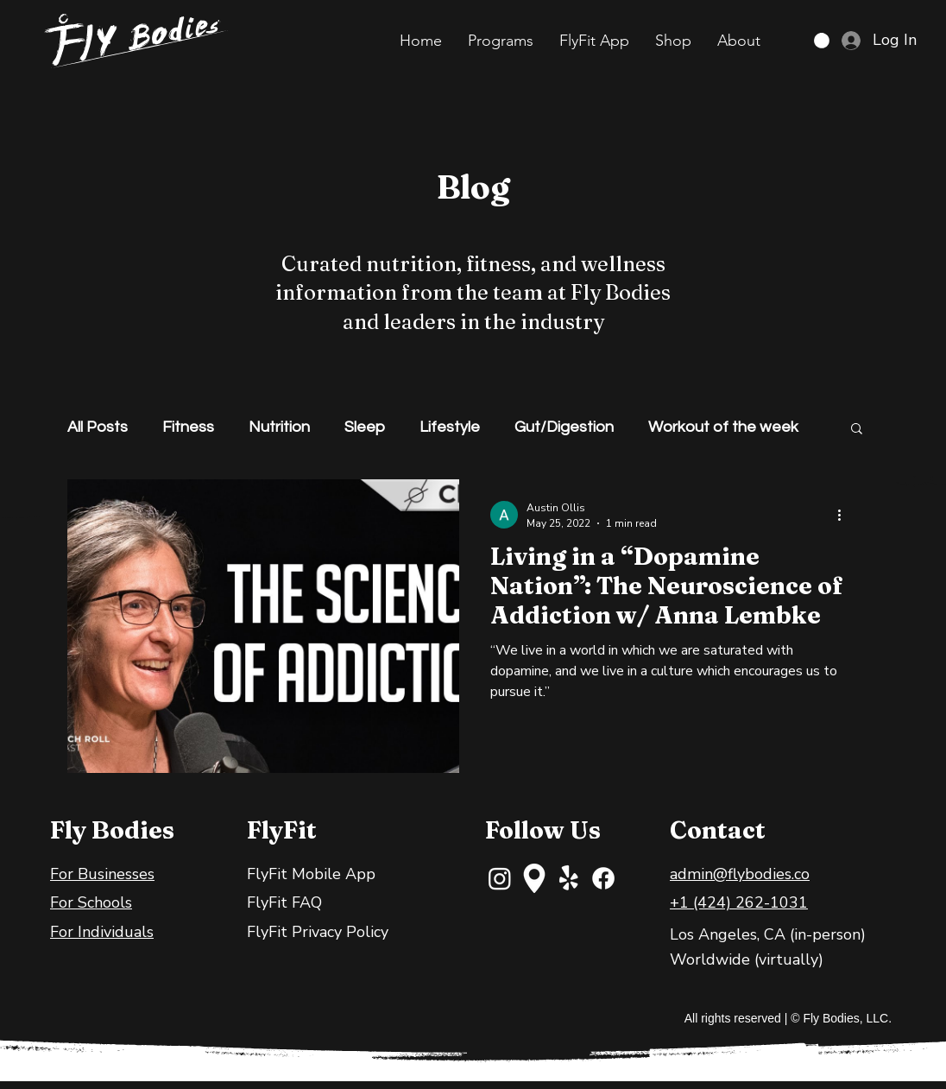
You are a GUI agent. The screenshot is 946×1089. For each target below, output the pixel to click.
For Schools (91, 902)
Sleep (364, 427)
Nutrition (279, 427)
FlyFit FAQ (284, 902)
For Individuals (102, 931)
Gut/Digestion (564, 427)
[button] (500, 40)
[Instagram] (499, 878)
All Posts (97, 427)
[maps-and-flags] (534, 878)
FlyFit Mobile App (311, 874)
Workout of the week (723, 427)
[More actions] (845, 514)
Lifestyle (449, 427)
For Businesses (102, 874)
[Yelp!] (568, 878)
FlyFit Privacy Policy (317, 931)
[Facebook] (603, 878)
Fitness (188, 427)
